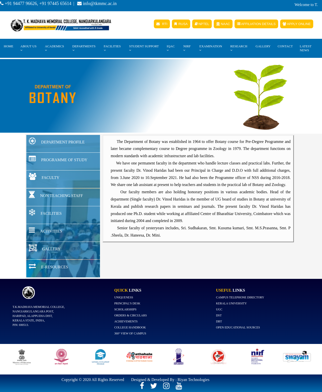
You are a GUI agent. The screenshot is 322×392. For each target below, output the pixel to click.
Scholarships (125, 309)
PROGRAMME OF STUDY (58, 158)
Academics (54, 48)
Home (8, 46)
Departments (84, 48)
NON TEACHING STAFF (56, 194)
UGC (219, 309)
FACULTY (44, 176)
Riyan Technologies (193, 379)
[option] (23, 359)
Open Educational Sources (238, 327)
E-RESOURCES (48, 265)
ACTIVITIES (45, 230)
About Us (28, 48)
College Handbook (130, 327)
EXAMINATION (210, 48)
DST (219, 315)
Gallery (263, 46)
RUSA (181, 24)
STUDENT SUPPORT (144, 48)
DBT (219, 321)
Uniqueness (123, 297)
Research (238, 48)
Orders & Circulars (130, 315)
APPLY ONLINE (297, 24)
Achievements (126, 321)
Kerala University (231, 303)
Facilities (112, 48)
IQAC (171, 48)
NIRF (187, 48)
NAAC (223, 24)
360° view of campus (130, 333)
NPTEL (202, 24)
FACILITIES (45, 212)
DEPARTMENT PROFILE (57, 140)
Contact (285, 46)
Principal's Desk (127, 303)
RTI (161, 24)
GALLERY (45, 247)
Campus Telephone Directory (240, 297)
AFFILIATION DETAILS (256, 24)
